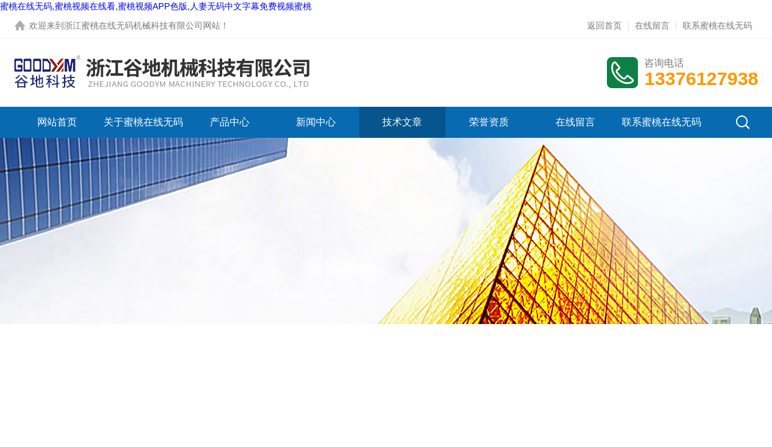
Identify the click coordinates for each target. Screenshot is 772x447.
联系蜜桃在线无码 (717, 25)
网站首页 (57, 122)
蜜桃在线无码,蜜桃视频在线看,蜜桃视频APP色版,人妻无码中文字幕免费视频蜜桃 (156, 6)
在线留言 (652, 25)
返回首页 (604, 25)
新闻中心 (316, 122)
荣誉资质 (489, 122)
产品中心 (229, 122)
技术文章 (402, 122)
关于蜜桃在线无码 (143, 122)
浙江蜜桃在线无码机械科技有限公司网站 (142, 25)
